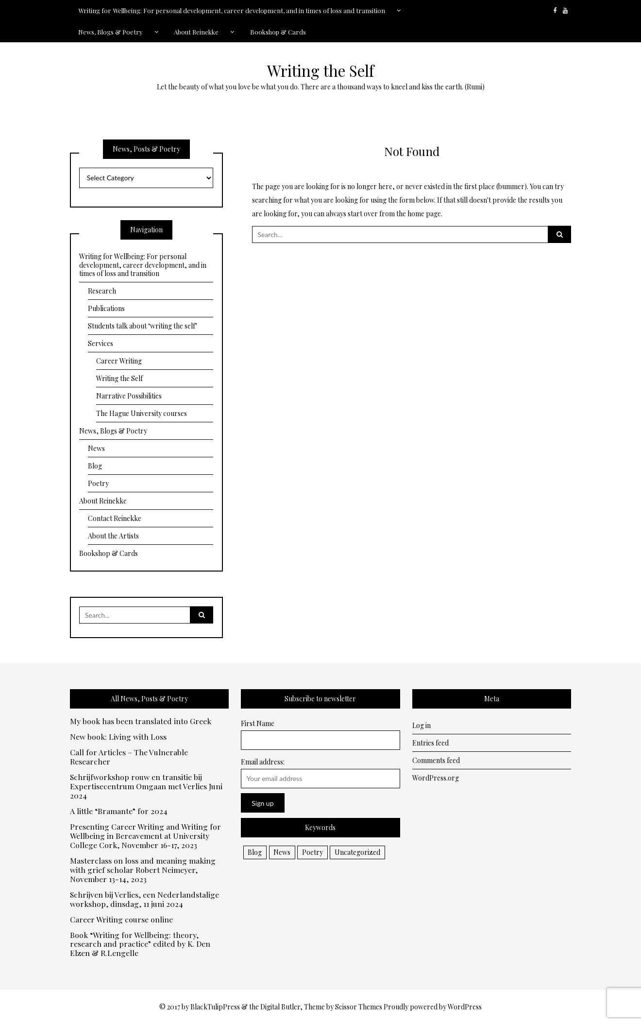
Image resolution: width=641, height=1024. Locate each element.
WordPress (465, 1006)
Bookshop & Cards (278, 32)
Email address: (263, 761)
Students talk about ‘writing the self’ (142, 325)
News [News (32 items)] (281, 852)
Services (100, 343)
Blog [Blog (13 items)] (255, 852)
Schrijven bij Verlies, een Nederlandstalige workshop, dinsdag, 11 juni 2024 (144, 899)
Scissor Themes (358, 1006)
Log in (421, 725)
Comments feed (436, 760)
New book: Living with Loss (118, 737)
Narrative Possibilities (129, 395)
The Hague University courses (141, 413)
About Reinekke (196, 32)
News (96, 448)
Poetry (98, 483)
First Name (257, 723)
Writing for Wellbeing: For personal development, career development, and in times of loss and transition (231, 10)
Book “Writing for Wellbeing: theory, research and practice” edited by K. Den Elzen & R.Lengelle (140, 944)
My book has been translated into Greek (140, 721)
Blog (95, 465)
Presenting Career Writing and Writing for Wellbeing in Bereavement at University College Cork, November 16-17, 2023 (145, 836)
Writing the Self (320, 70)
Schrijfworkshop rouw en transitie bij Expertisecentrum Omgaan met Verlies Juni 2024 (146, 786)
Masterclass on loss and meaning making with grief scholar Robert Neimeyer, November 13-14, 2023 (143, 870)
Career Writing (119, 360)
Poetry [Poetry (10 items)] (312, 852)
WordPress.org (435, 777)
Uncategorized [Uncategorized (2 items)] (357, 852)
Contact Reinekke (114, 518)
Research (102, 290)
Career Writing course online (121, 919)
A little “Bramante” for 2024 (119, 811)
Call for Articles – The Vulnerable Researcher (129, 757)
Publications (106, 308)
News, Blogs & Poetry (110, 32)
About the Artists (113, 535)
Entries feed (430, 742)
